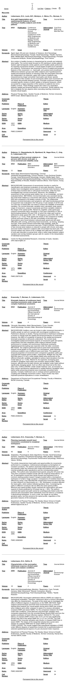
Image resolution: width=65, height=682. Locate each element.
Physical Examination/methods (52, 179)
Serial (45, 134)
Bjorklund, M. (40, 152)
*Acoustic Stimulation (18, 325)
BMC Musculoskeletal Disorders (33, 165)
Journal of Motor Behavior (33, 447)
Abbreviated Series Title (48, 114)
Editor (45, 104)
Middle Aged (19, 56)
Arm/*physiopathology (23, 589)
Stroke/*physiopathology (35, 58)
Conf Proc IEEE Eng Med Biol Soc (59, 29)
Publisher (5, 104)
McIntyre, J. (38, 16)
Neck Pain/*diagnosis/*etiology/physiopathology (35, 178)
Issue (20, 50)
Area (3, 128)
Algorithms (38, 455)
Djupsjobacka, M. (27, 152)
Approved (47, 131)
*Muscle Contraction (38, 591)
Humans (59, 55)
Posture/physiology (49, 56)
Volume (5, 50)
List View (40, 8)
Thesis (45, 99)
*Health (52, 55)
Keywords (5, 53)
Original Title (46, 109)
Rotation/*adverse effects (39, 180)
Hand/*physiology (42, 55)
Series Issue (20, 119)
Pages (45, 50)
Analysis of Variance (36, 53)
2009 (12, 571)
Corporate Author (5, 99)
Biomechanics (36, 325)
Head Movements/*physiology (27, 177)
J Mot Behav (58, 447)
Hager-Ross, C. (52, 152)
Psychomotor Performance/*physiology (42, 458)
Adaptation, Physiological (20, 455)
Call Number (5, 135)
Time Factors (49, 58)
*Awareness (43, 589)
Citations (48, 8)
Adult (13, 174)
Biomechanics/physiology (20, 55)
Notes (4, 131)
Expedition (22, 128)
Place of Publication (22, 104)
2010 (12, 28)
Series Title (20, 114)
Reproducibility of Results (20, 180)
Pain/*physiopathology (38, 593)
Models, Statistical (54, 456)
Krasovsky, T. (16, 297)
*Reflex (49, 593)
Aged (13, 53)
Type (45, 19)
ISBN (20, 123)
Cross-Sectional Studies (52, 175)
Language (5, 109)
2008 (12, 447)
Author (4, 16)
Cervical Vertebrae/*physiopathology (28, 174)
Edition (46, 118)
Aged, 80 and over (22, 53)
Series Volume (5, 119)
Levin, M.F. (29, 16)
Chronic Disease (37, 175)
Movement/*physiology (33, 56)
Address (5, 94)
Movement (26, 591)
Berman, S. (57, 16)
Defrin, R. (28, 561)
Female (32, 55)
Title (3, 19)
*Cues (44, 325)
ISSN (4, 123)
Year (3, 28)
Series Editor (4, 114)
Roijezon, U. (15, 152)
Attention (35, 589)
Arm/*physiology (50, 53)
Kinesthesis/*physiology (34, 456)
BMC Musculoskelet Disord (59, 165)
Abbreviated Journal (48, 28)
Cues (50, 589)
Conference (47, 128)
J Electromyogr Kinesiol (59, 308)
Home (6, 9)
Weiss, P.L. (48, 16)
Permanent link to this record (33, 139)
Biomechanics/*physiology (29, 174)
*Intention (21, 456)
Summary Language (21, 109)
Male (12, 56)
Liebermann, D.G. (17, 16)
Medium (46, 123)
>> (32, 9)
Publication (22, 28)
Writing (19, 460)
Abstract (5, 61)
